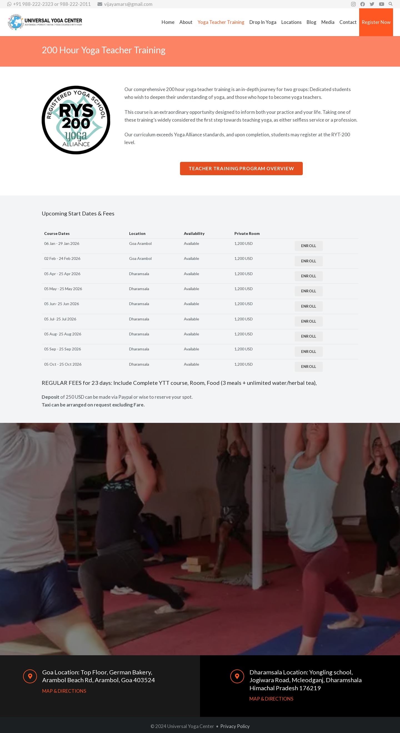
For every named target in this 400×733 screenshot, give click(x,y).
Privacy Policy (235, 726)
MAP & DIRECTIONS (64, 691)
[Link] (45, 22)
